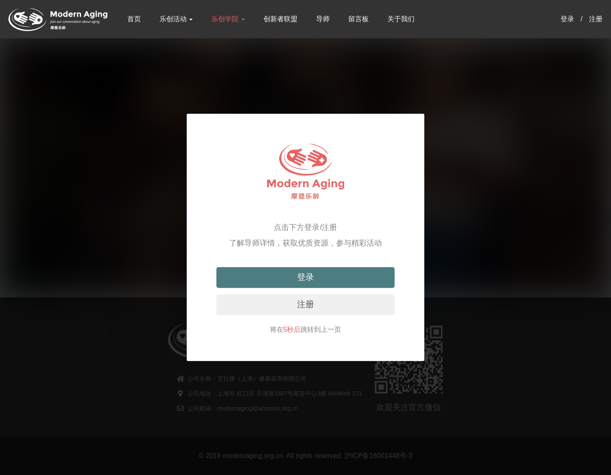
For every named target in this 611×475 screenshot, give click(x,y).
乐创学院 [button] (227, 19)
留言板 (358, 19)
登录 (567, 19)
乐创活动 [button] (176, 19)
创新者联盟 (280, 19)
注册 (596, 19)
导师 (323, 19)
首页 (134, 19)
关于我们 (401, 19)
